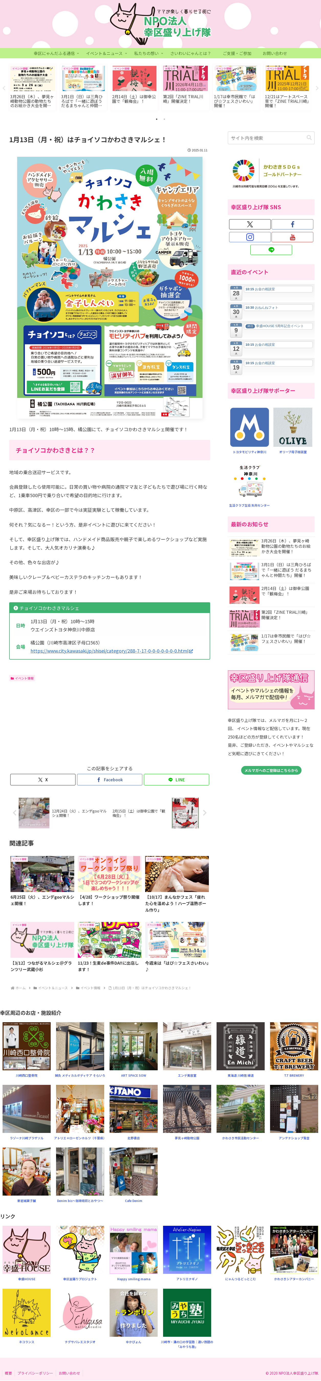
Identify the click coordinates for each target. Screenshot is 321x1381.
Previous (3, 88)
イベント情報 (22, 678)
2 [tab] (164, 119)
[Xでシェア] (43, 780)
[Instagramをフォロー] (250, 237)
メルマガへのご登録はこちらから (271, 770)
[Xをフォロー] (250, 224)
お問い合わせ (69, 1373)
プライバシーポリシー (35, 1373)
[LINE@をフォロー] (271, 250)
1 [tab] (156, 119)
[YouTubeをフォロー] (292, 237)
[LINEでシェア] (176, 780)
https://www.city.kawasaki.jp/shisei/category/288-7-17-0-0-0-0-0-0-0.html (111, 651)
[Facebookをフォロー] (292, 224)
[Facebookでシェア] (109, 780)
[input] (271, 138)
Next (317, 88)
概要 (8, 1373)
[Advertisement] (60, 722)
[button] (309, 138)
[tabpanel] (33, 87)
